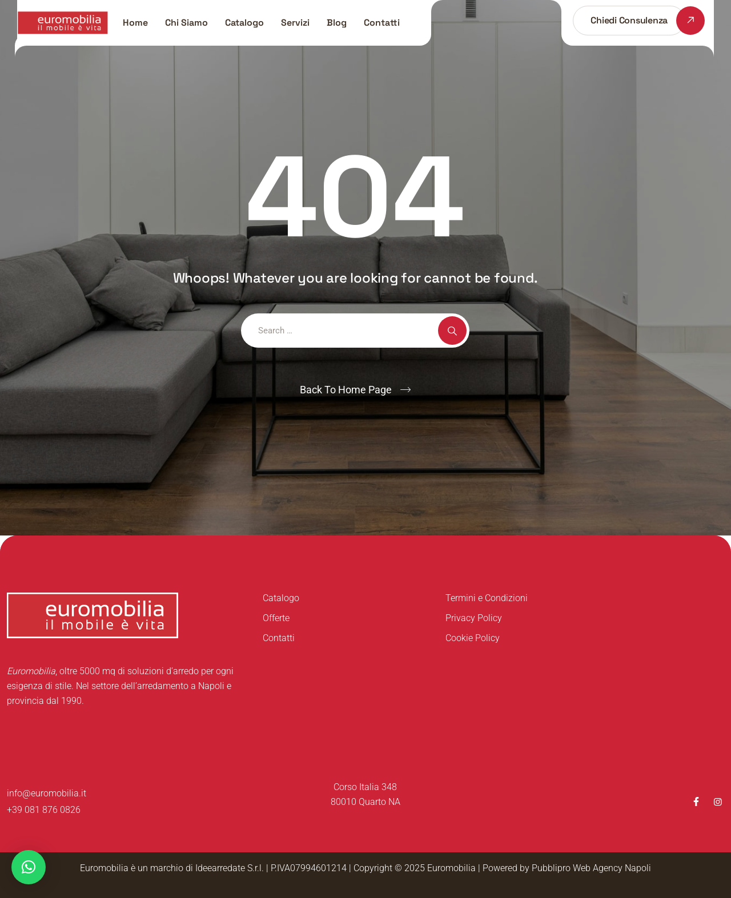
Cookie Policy (472, 638)
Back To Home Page (346, 390)
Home (135, 23)
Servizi (295, 23)
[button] (28, 867)
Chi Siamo (186, 23)
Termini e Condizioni (486, 598)
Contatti (382, 23)
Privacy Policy (473, 618)
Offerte (276, 618)
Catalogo (244, 23)
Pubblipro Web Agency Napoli (591, 868)
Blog (337, 23)
